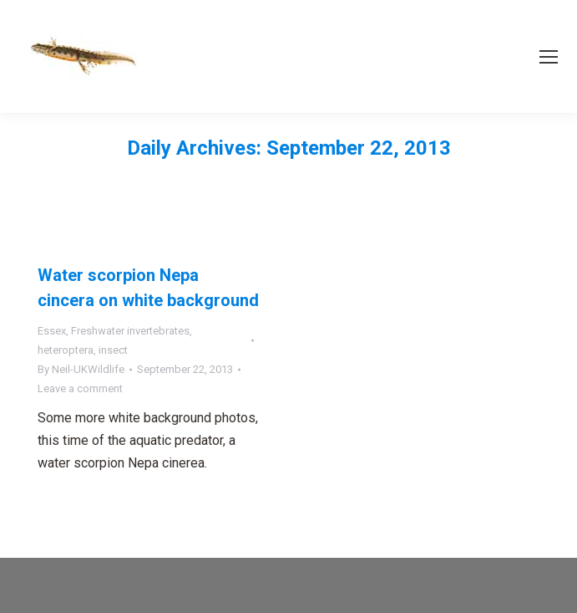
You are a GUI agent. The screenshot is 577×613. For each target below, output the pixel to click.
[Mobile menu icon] (548, 57)
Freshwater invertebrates (130, 330)
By (81, 369)
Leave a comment (80, 388)
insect (113, 350)
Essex (52, 330)
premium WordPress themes (341, 576)
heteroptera (66, 350)
